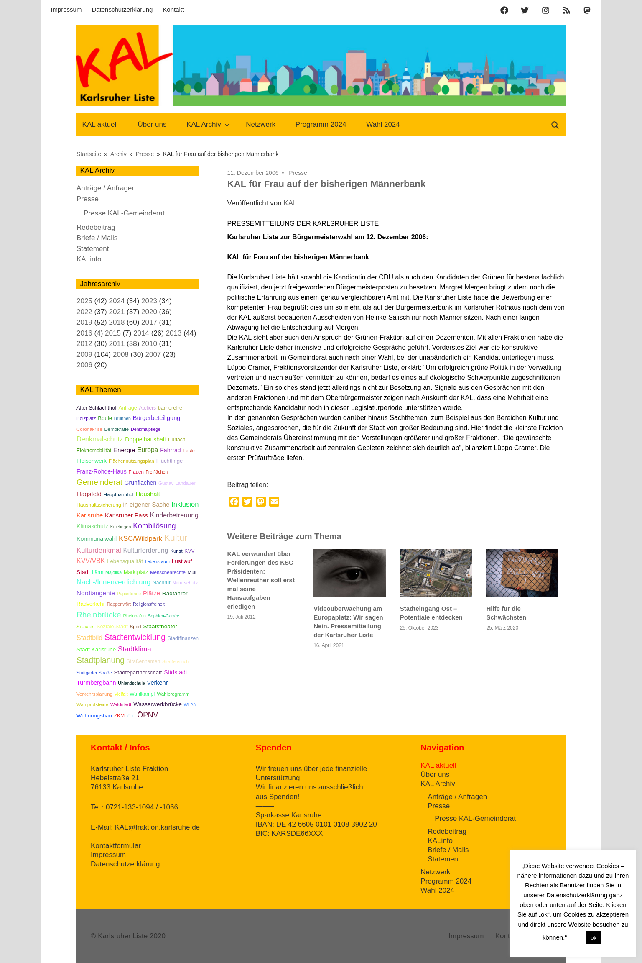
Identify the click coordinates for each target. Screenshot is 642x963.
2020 (149, 312)
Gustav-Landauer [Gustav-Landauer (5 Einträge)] (177, 483)
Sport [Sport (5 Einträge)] (135, 626)
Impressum (66, 9)
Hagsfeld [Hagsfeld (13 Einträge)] (89, 493)
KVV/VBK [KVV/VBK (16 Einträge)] (90, 560)
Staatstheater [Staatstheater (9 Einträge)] (160, 626)
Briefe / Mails (96, 238)
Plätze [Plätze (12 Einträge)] (151, 593)
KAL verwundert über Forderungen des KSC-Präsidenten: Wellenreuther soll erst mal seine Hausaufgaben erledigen (261, 580)
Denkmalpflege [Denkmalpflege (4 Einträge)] (145, 429)
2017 (149, 322)
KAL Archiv (207, 124)
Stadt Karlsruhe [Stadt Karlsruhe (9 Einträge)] (96, 649)
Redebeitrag (95, 227)
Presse (298, 172)
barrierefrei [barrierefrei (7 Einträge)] (170, 408)
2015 (113, 333)
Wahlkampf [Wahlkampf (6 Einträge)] (142, 694)
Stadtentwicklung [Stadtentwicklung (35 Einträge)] (135, 637)
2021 (117, 312)
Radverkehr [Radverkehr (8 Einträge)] (90, 604)
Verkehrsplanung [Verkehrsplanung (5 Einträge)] (94, 694)
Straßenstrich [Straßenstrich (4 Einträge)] (175, 661)
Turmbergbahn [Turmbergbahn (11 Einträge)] (96, 682)
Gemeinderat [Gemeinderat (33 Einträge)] (99, 482)
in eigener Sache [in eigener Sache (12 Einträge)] (146, 504)
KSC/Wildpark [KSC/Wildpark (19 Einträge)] (140, 539)
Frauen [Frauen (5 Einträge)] (135, 471)
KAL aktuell (100, 124)
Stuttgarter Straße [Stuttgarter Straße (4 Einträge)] (94, 672)
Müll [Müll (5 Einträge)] (192, 572)
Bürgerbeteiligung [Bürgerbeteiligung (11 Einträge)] (157, 418)
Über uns (152, 124)
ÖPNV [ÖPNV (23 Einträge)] (148, 715)
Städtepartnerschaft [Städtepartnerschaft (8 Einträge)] (138, 672)
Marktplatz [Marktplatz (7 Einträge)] (136, 572)
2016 (84, 333)
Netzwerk (260, 124)
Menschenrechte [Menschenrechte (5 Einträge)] (168, 572)
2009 (84, 355)
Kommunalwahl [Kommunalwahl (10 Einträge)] (96, 538)
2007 (153, 355)
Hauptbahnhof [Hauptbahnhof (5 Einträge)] (119, 494)
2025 (84, 301)
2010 (149, 344)
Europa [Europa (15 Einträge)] (147, 449)
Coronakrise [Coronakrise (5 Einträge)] (89, 429)
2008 (121, 355)
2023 (149, 301)
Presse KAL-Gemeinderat (124, 213)
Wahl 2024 (383, 124)
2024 (117, 301)
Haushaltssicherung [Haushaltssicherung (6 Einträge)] (98, 505)
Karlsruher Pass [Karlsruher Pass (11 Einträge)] (126, 515)
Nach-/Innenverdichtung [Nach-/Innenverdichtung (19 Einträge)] (113, 582)
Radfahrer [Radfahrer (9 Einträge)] (175, 593)
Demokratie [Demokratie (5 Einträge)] (116, 429)
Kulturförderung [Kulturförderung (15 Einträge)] (145, 550)
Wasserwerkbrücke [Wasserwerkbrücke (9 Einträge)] (157, 704)
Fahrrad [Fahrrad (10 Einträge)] (170, 450)
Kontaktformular (116, 846)
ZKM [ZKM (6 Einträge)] (119, 716)
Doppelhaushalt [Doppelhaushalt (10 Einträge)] (145, 439)
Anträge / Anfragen (106, 188)
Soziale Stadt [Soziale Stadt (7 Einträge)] (112, 627)
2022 (84, 312)
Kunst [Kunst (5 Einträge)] (176, 550)
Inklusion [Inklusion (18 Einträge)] (185, 504)
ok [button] (593, 938)
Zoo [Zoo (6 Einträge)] (131, 716)
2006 (84, 365)
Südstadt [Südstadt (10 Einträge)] (175, 672)
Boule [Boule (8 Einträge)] (105, 418)
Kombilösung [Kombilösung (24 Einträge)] (154, 526)
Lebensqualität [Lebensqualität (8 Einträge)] (125, 561)
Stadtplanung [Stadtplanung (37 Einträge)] (100, 660)
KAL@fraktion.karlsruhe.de (157, 827)
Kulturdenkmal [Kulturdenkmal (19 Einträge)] (98, 550)
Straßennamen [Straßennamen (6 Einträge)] (143, 661)
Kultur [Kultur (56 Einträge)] (176, 538)
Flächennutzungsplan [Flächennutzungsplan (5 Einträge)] (131, 461)
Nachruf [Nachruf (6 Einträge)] (162, 583)
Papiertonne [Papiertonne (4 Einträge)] (129, 593)
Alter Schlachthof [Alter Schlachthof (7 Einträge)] (96, 408)
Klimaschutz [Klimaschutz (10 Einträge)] (92, 526)
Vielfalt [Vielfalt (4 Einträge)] (121, 694)
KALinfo (89, 259)
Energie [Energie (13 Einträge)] (124, 449)
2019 (84, 322)
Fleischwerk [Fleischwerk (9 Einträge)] (91, 461)
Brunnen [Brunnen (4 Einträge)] (122, 418)
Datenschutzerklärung (122, 9)
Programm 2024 (321, 124)
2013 (174, 333)
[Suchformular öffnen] (555, 124)
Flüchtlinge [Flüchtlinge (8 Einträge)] (169, 461)
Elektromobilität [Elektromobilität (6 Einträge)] (93, 450)
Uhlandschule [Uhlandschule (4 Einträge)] (131, 683)
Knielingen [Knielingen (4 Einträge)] (120, 526)
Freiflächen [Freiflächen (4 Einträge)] (157, 471)
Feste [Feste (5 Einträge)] (189, 450)
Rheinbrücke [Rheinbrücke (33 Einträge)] (98, 614)
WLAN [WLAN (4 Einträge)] (190, 704)
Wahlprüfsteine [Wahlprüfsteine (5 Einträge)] (92, 704)
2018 (117, 322)
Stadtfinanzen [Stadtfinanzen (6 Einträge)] (183, 638)
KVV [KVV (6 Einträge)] (189, 551)
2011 (117, 344)
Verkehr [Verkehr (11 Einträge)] (157, 682)
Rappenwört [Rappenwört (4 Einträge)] (119, 604)
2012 (84, 344)
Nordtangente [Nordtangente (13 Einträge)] (95, 593)
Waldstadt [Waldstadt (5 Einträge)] (121, 704)
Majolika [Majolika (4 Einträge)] (113, 572)
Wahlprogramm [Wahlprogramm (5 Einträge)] (173, 694)
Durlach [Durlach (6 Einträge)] (177, 440)
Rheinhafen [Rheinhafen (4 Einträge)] (134, 615)
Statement (92, 249)
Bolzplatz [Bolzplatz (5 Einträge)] (86, 418)
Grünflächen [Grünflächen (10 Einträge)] (141, 482)
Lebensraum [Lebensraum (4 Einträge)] (157, 561)
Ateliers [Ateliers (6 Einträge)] (147, 408)
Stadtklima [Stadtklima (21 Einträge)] (134, 649)
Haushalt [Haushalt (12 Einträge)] (147, 494)
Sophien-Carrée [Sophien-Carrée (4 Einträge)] (163, 615)
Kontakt (173, 9)
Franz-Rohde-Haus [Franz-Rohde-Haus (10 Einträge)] (101, 471)
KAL (290, 203)
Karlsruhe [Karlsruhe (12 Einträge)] (89, 515)
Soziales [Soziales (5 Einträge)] (85, 626)
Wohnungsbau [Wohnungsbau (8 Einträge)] (94, 715)
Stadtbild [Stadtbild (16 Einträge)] (89, 637)
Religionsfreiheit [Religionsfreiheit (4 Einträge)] (149, 604)
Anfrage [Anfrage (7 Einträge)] (127, 408)
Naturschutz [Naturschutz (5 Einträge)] (185, 582)
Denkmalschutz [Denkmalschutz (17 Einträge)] (99, 439)
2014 (141, 333)
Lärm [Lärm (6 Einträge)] (98, 572)
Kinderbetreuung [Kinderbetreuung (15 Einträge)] (174, 515)
